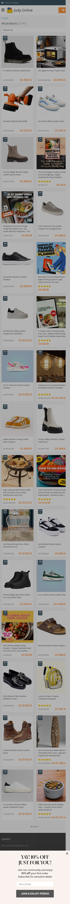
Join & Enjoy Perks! (35, 893)
